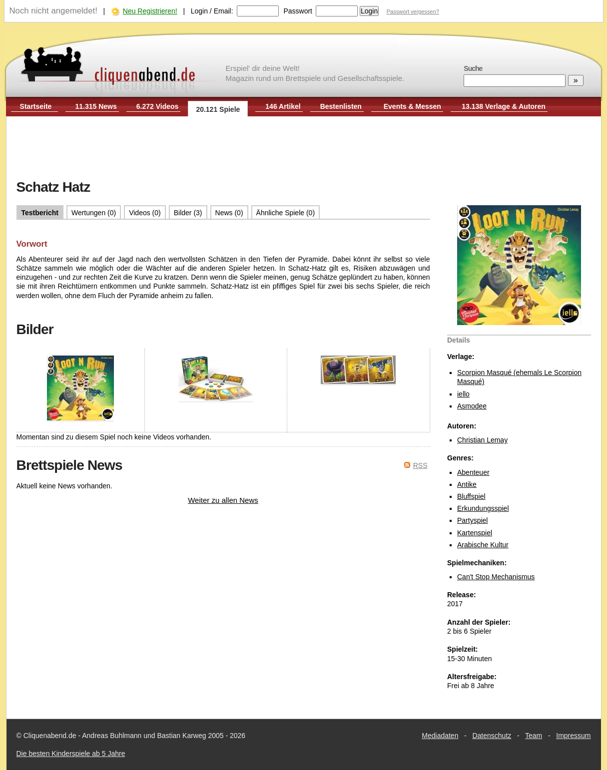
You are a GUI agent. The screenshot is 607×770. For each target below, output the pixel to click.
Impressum (573, 736)
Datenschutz (491, 736)
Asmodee (472, 406)
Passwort (297, 11)
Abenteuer (473, 472)
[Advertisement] (304, 148)
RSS (420, 465)
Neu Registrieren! (150, 11)
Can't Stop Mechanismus (496, 577)
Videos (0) (145, 213)
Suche (473, 68)
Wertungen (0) (93, 213)
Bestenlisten (341, 106)
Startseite (36, 106)
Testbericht (39, 213)
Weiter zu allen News (223, 500)
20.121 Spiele (218, 109)
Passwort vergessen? (413, 11)
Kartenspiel (474, 533)
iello (463, 394)
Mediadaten (440, 736)
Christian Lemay (482, 440)
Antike (467, 484)
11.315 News (96, 106)
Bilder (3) (188, 213)
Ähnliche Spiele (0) (285, 213)
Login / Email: (212, 11)
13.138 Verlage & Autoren (504, 106)
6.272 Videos (157, 106)
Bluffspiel (471, 496)
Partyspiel (472, 520)
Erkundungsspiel (483, 508)
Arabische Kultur (483, 545)
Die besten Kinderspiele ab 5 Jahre (70, 754)
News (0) (229, 213)
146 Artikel (282, 106)
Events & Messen (412, 106)
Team (533, 736)
